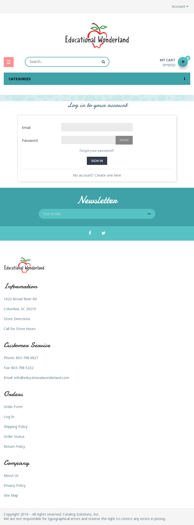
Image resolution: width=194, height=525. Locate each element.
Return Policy (14, 446)
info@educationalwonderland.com (41, 377)
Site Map (11, 495)
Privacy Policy (15, 485)
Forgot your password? (97, 150)
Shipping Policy (16, 426)
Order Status (14, 436)
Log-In (9, 416)
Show (124, 140)
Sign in (97, 161)
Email (26, 127)
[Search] (67, 62)
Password (30, 140)
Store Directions (17, 318)
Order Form (13, 406)
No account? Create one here (97, 175)
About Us (11, 475)
